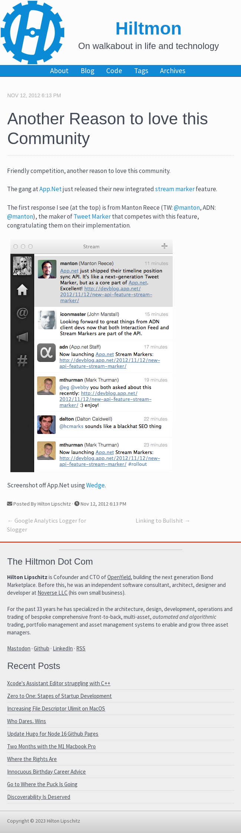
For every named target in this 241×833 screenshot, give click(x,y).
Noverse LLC (53, 592)
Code (114, 70)
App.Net (50, 189)
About (59, 70)
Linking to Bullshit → (163, 520)
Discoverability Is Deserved (38, 796)
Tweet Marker (92, 216)
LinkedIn (63, 648)
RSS (80, 648)
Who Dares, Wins (26, 721)
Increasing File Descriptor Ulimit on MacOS (56, 708)
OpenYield (119, 577)
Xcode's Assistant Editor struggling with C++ (58, 683)
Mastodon (18, 648)
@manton (187, 207)
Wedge (95, 485)
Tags (141, 70)
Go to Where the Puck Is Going (42, 784)
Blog (87, 70)
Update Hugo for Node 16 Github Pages (52, 733)
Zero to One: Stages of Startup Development (59, 695)
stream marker (175, 189)
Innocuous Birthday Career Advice (46, 771)
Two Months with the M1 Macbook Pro (51, 746)
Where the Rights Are (32, 758)
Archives (172, 70)
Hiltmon (148, 28)
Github (41, 648)
